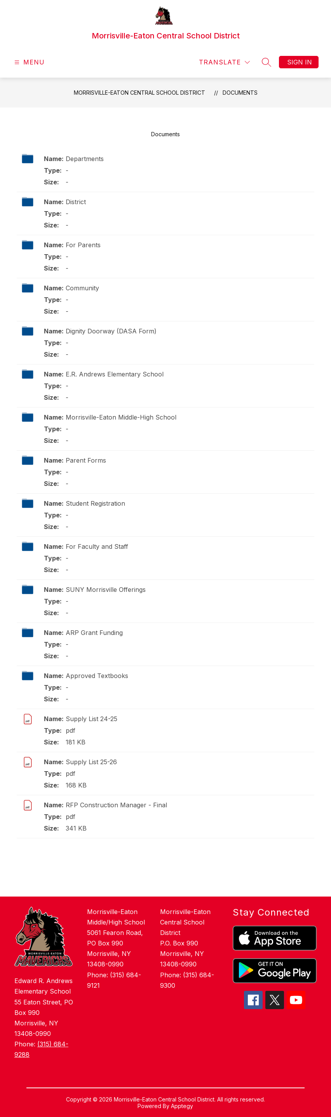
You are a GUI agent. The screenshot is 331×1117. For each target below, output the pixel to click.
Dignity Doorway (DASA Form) (111, 331)
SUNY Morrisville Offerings (106, 589)
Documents (240, 92)
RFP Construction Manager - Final (116, 805)
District (76, 202)
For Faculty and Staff (97, 546)
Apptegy (182, 1106)
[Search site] (266, 62)
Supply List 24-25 (91, 719)
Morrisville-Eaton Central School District (139, 92)
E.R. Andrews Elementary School (115, 374)
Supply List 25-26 (91, 762)
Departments (85, 159)
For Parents (83, 245)
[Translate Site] (224, 62)
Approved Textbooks (97, 676)
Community (82, 288)
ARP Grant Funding (94, 633)
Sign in (299, 62)
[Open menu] (28, 62)
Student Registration (95, 503)
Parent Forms (86, 460)
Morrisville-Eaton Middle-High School (121, 417)
